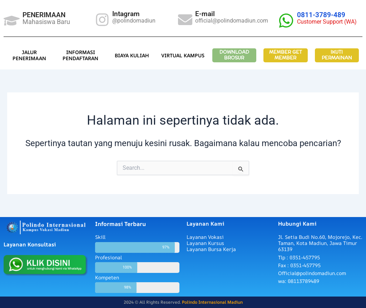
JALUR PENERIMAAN (29, 55)
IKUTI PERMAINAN (337, 55)
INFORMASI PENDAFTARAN (80, 55)
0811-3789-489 (321, 15)
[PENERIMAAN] (12, 21)
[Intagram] (102, 20)
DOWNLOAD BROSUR (234, 55)
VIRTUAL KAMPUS (182, 55)
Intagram (126, 14)
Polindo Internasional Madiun (212, 302)
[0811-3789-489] (286, 21)
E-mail (205, 14)
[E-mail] (185, 20)
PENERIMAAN (44, 15)
